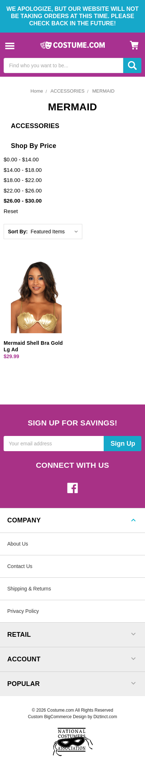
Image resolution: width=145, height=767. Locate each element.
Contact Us (19, 566)
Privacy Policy (23, 611)
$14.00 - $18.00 (23, 170)
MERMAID (103, 91)
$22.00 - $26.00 (23, 190)
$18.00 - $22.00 (23, 180)
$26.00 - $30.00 (23, 201)
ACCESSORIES (67, 91)
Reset (11, 211)
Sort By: (18, 231)
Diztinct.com (105, 716)
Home (36, 91)
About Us (17, 544)
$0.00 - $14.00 (21, 159)
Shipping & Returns (29, 589)
